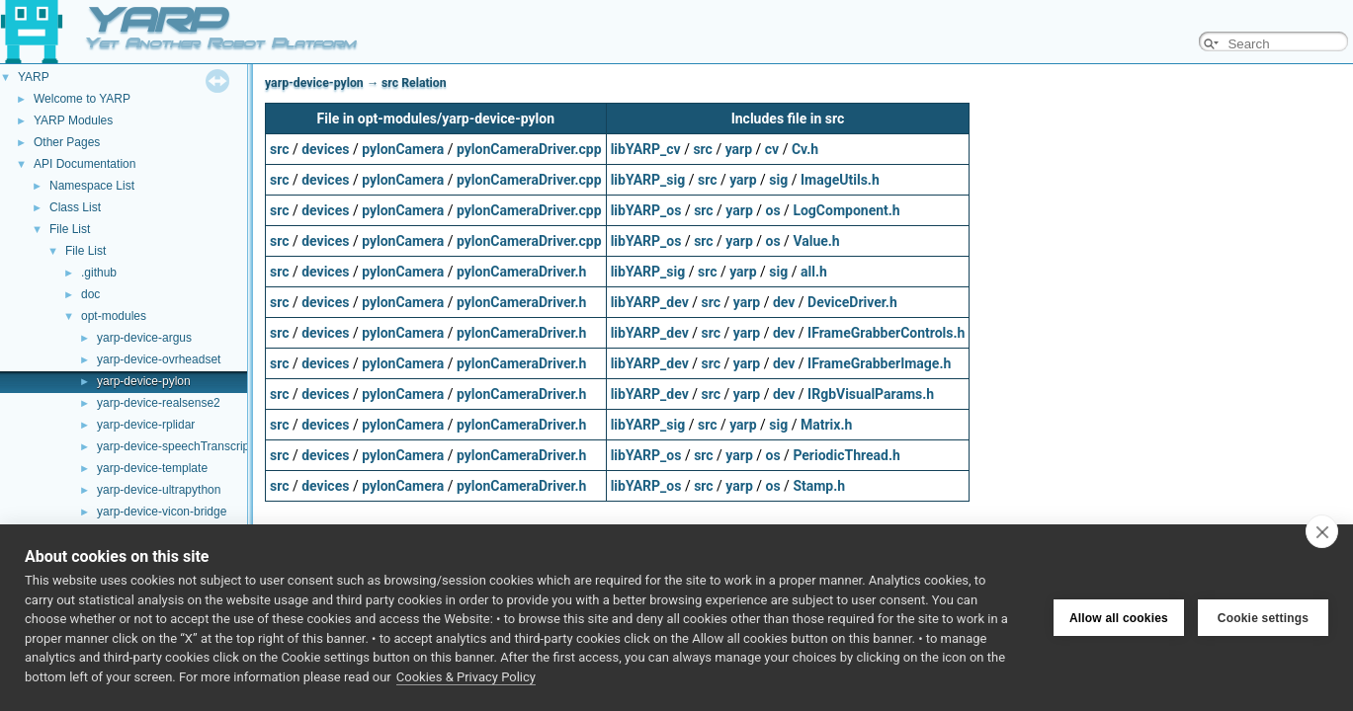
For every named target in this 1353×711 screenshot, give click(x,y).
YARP (33, 77)
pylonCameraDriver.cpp (529, 149)
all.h (814, 271)
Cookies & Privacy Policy (466, 677)
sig (778, 180)
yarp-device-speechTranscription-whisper (205, 446)
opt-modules (113, 316)
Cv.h (805, 149)
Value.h (816, 241)
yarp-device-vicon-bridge (161, 511)
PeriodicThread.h (846, 455)
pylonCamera (403, 149)
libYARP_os (646, 210)
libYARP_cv (646, 149)
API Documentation (84, 164)
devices (325, 149)
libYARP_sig (648, 180)
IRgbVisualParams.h (870, 394)
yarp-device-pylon (144, 381)
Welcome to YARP (82, 99)
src (279, 149)
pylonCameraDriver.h (521, 271)
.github (99, 272)
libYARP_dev (650, 302)
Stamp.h (819, 486)
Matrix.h (826, 425)
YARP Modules (73, 120)
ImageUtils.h (840, 180)
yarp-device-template (152, 468)
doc (90, 294)
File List (69, 229)
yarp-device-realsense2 (158, 403)
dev (784, 302)
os (773, 210)
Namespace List (91, 186)
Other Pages (67, 142)
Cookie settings (1263, 618)
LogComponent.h (846, 210)
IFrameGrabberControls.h (886, 333)
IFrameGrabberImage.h (879, 363)
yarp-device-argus (144, 338)
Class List (75, 207)
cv (772, 149)
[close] (1322, 531)
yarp (738, 149)
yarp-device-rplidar (146, 425)
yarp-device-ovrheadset (158, 359)
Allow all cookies (1118, 618)
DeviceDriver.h (852, 302)
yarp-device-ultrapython (158, 490)
